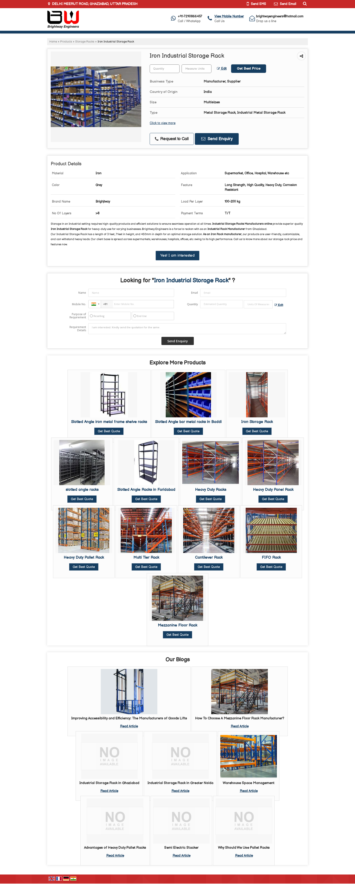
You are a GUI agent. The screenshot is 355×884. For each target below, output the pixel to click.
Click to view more (162, 123)
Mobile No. (79, 304)
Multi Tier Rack (146, 557)
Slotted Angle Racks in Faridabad (146, 489)
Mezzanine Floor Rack (177, 625)
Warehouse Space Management (248, 783)
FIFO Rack (271, 557)
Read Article (129, 726)
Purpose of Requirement (78, 316)
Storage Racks (84, 41)
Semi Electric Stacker (181, 848)
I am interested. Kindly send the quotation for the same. (187, 328)
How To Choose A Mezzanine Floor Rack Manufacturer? (239, 718)
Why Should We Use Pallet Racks (244, 848)
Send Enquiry (217, 139)
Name (82, 293)
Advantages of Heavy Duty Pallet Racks (115, 848)
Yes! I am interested (177, 255)
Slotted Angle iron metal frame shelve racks (109, 422)
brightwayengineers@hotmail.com (279, 16)
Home (53, 41)
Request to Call (172, 139)
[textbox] (196, 68)
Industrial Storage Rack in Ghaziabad (109, 783)
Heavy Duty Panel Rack (273, 489)
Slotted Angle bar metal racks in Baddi (188, 422)
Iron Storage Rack (257, 422)
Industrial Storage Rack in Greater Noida (180, 783)
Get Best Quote (109, 431)
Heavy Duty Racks (210, 489)
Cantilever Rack (209, 557)
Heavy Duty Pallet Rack (84, 557)
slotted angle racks (82, 489)
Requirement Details (78, 329)
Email (194, 293)
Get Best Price (248, 68)
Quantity (192, 304)
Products (66, 41)
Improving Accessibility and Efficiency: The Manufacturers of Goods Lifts (129, 718)
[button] (229, 16)
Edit (222, 69)
